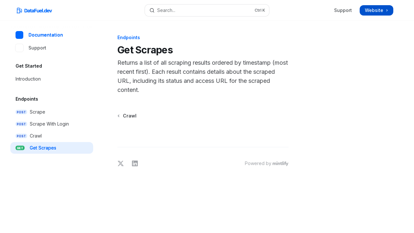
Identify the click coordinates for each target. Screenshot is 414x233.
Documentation (39, 35)
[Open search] (207, 10)
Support (343, 10)
